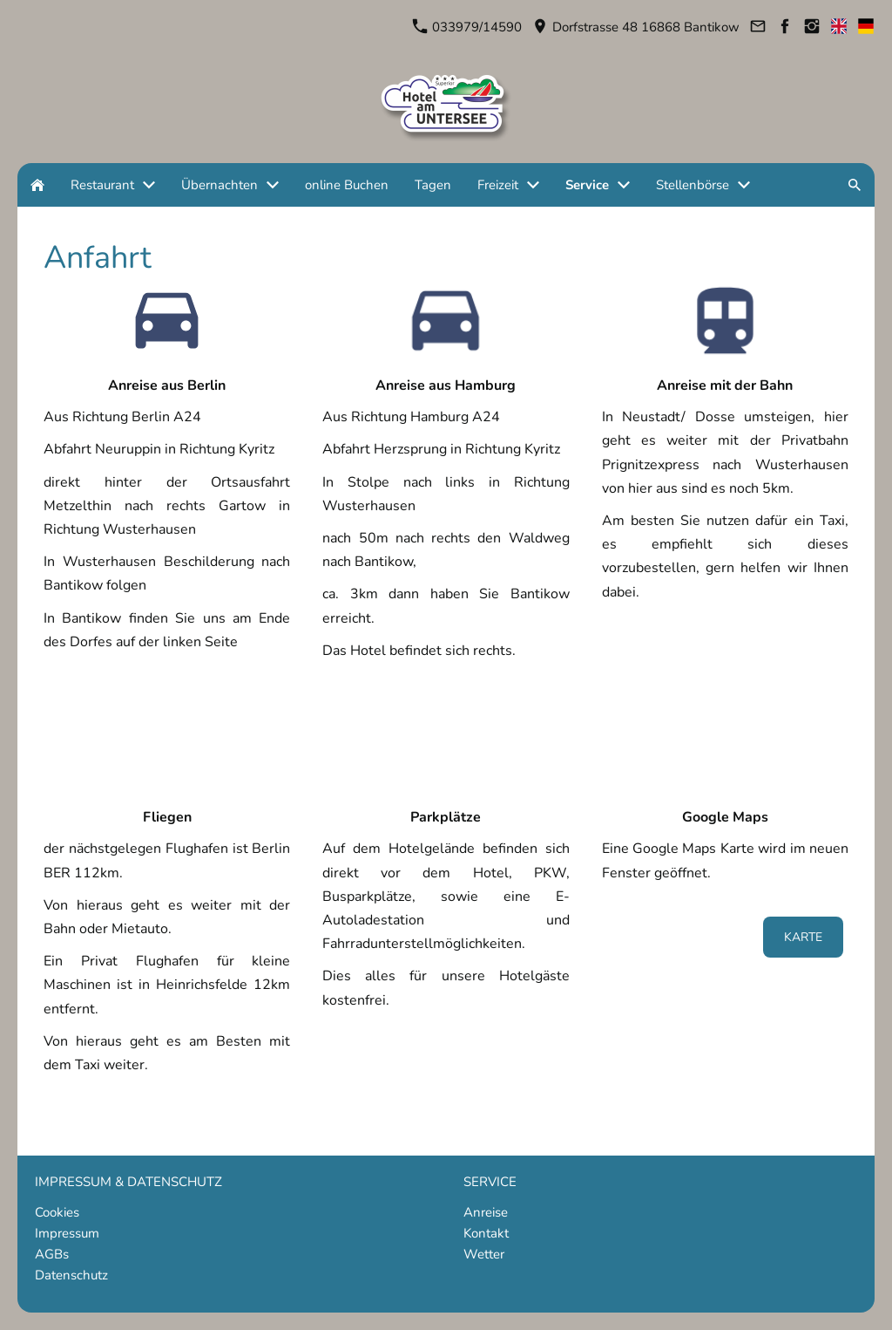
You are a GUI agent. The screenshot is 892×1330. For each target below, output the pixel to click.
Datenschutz (71, 1275)
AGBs (52, 1254)
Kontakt (486, 1233)
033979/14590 (467, 27)
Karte (803, 937)
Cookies (57, 1212)
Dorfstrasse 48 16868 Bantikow (636, 27)
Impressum (67, 1233)
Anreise (485, 1212)
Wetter (483, 1254)
